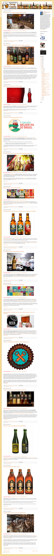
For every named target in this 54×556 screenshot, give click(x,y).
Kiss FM (7, 184)
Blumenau (12, 333)
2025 (41, 58)
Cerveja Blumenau (17, 238)
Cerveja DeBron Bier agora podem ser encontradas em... (45, 75)
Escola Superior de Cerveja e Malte (10, 41)
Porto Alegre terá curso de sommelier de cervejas (13, 251)
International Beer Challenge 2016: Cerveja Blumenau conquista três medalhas (19, 211)
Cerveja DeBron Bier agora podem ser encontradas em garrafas (16, 45)
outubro (42, 70)
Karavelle (7, 422)
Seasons (22, 300)
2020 (41, 63)
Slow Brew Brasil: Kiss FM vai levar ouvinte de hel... (45, 80)
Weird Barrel (33, 138)
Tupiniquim (19, 300)
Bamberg (25, 300)
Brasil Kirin (12, 509)
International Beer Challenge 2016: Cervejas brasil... (45, 88)
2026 (41, 57)
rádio (12, 179)
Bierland (24, 201)
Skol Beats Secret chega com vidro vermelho (12, 86)
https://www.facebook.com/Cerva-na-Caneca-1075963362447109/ (19, 30)
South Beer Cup (25, 242)
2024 (41, 59)
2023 (41, 60)
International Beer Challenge (9, 338)
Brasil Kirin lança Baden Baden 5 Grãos (11, 466)
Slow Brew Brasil (12, 174)
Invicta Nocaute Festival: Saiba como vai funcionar (13, 284)
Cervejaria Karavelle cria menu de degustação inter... (45, 91)
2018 (41, 65)
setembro (42, 71)
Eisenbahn (19, 333)
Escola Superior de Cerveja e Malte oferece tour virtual (14, 12)
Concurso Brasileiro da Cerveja (10, 243)
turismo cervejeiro (10, 32)
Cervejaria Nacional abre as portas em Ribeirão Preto (14, 512)
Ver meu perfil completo (42, 29)
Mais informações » (5, 38)
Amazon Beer (23, 333)
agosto (42, 72)
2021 (41, 62)
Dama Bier (32, 300)
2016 (41, 67)
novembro (42, 69)
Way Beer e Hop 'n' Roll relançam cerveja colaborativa (14, 425)
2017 (41, 66)
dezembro (42, 68)
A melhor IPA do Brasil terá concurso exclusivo (12, 117)
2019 (41, 64)
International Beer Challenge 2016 (17, 201)
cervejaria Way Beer (10, 457)
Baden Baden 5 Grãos (8, 509)
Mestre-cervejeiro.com (8, 386)
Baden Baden (5, 333)
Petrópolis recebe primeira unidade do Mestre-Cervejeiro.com (16, 341)
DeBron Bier (7, 82)
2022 (41, 61)
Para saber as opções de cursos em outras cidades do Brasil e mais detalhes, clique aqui (24, 276)
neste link (11, 418)
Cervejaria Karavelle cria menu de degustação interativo (14, 389)
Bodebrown (28, 300)
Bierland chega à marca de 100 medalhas (12, 187)
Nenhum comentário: (15, 40)
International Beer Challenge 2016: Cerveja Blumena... (45, 83)
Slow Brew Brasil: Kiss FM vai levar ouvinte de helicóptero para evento (17, 153)
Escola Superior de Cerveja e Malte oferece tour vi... (45, 73)
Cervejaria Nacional (33, 535)
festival (15, 179)
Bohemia (16, 333)
